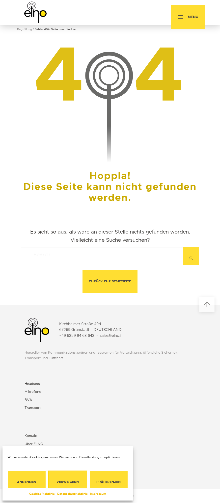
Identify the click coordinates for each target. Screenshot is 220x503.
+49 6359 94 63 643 (76, 335)
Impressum (98, 494)
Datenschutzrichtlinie (72, 494)
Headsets (32, 383)
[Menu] (188, 17)
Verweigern (67, 482)
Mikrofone (33, 391)
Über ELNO (34, 444)
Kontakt (31, 435)
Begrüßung (24, 29)
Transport (33, 407)
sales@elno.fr (111, 335)
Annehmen (26, 482)
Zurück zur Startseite (110, 281)
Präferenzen (108, 482)
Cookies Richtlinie (42, 494)
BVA (28, 399)
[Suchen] (191, 256)
